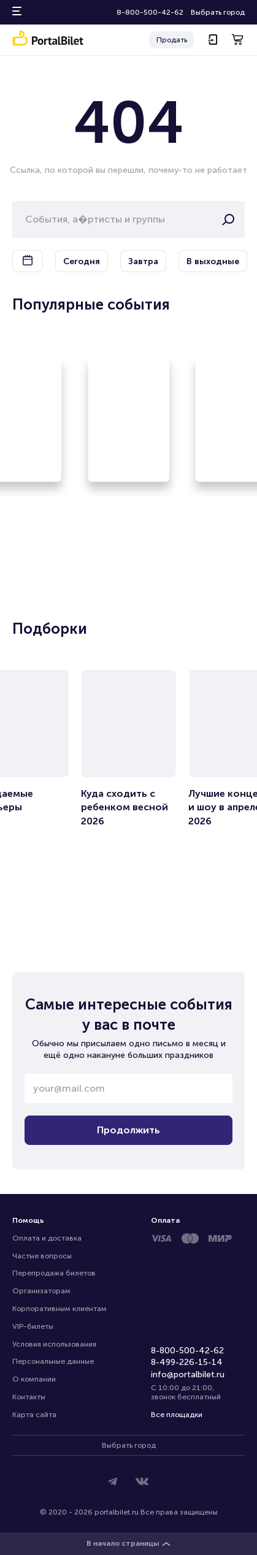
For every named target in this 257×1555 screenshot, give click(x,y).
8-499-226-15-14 (187, 1362)
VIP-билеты (32, 1326)
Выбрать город (218, 12)
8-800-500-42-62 (150, 12)
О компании (34, 1379)
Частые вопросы (42, 1256)
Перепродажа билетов (54, 1273)
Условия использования (54, 1344)
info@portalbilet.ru (187, 1374)
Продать (171, 40)
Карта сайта (34, 1414)
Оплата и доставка (47, 1238)
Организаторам (41, 1291)
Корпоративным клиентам (59, 1308)
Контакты (28, 1397)
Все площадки (176, 1414)
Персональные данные (53, 1361)
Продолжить (128, 1130)
